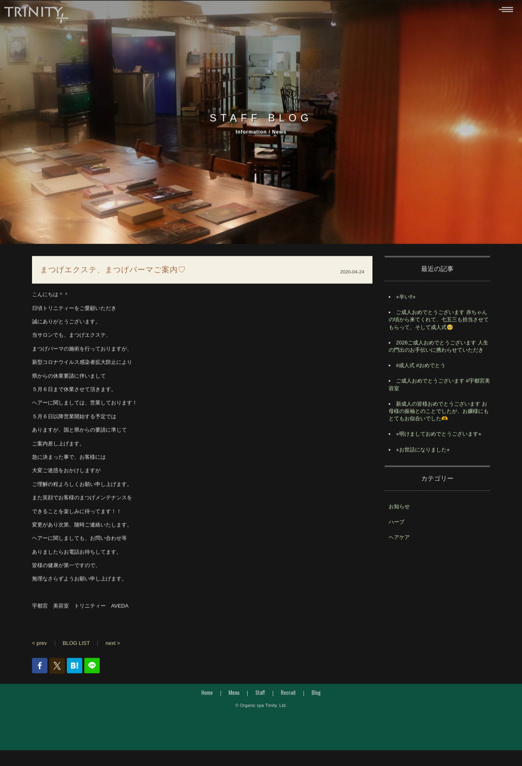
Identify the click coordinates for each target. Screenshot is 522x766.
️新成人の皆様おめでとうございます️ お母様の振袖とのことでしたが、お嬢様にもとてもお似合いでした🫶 (439, 413)
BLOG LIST (76, 646)
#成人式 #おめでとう (420, 368)
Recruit (288, 695)
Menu (234, 695)
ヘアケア (399, 540)
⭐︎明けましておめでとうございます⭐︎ (438, 436)
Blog (316, 695)
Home (207, 695)
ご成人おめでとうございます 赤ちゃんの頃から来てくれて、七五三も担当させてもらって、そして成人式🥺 (439, 322)
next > (112, 646)
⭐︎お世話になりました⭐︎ (423, 452)
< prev (39, 646)
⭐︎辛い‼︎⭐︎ (406, 299)
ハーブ (396, 524)
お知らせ (399, 509)
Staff (260, 695)
